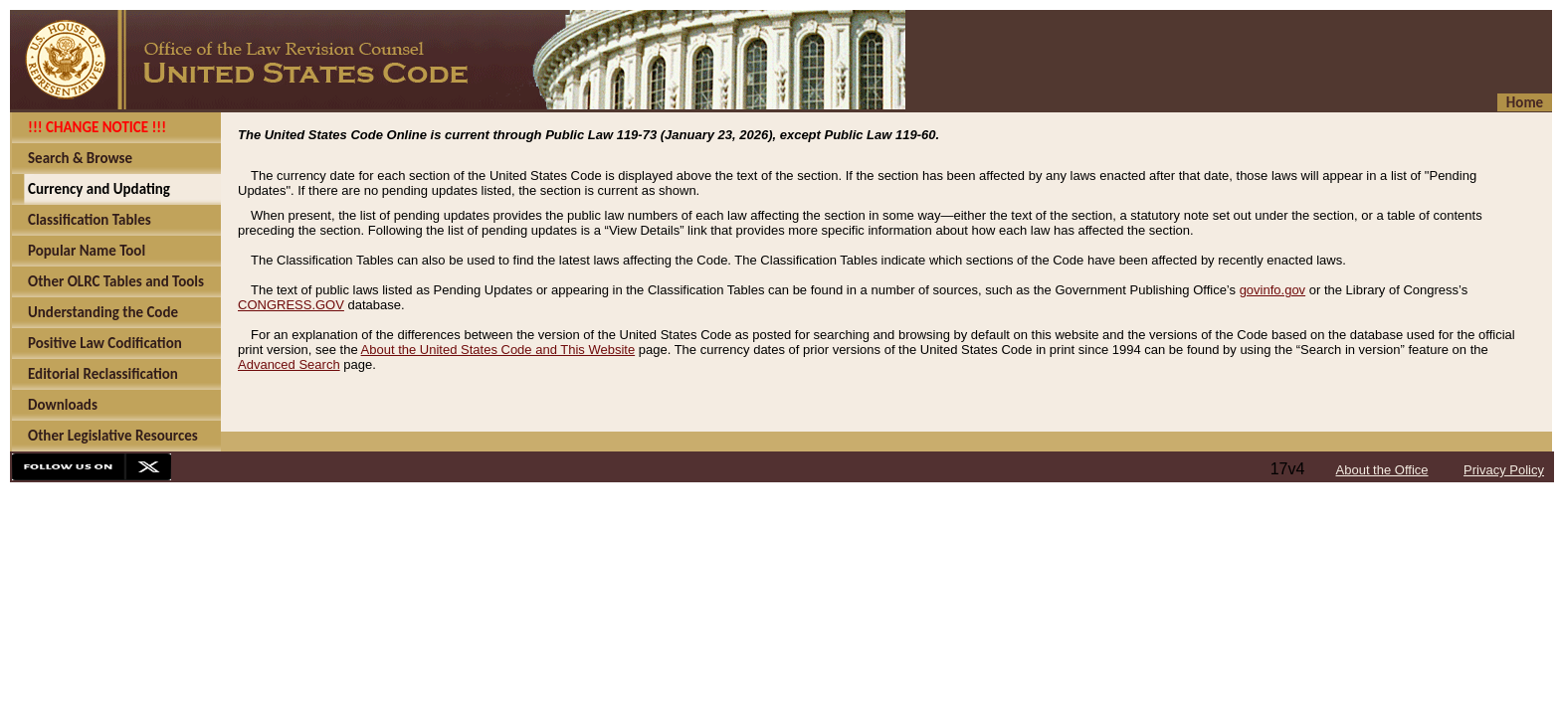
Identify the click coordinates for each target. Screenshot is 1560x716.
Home (1524, 102)
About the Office (1382, 469)
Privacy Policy (1503, 469)
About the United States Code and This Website (498, 349)
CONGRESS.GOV (291, 304)
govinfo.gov (1273, 289)
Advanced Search (289, 364)
